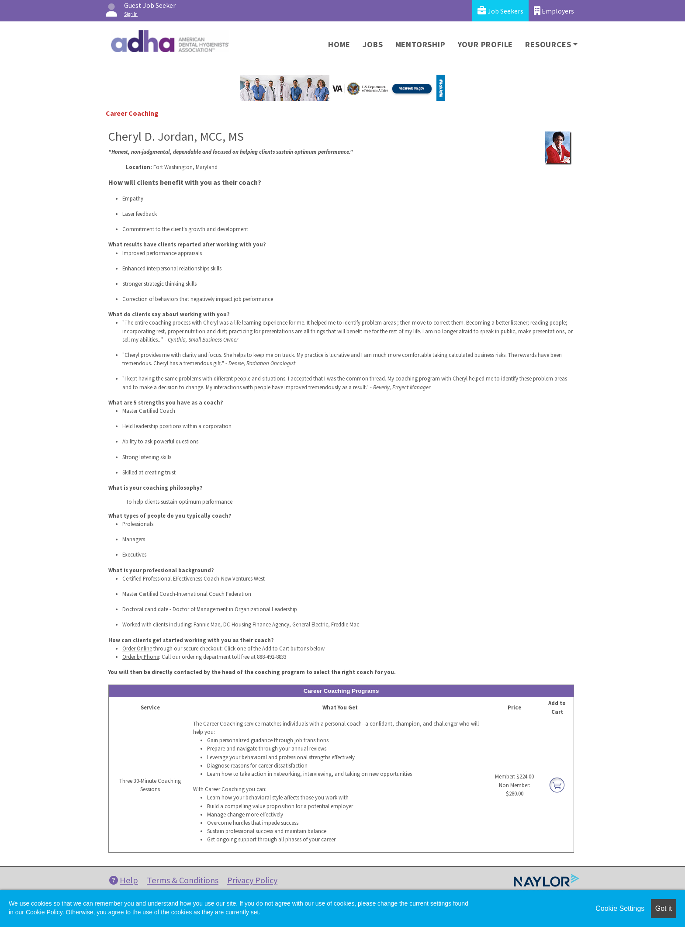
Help (123, 880)
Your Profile (485, 44)
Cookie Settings (619, 908)
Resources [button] (548, 44)
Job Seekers (500, 10)
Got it (663, 908)
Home (339, 44)
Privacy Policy (252, 880)
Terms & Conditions (182, 880)
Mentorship (420, 44)
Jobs (373, 44)
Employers (554, 10)
